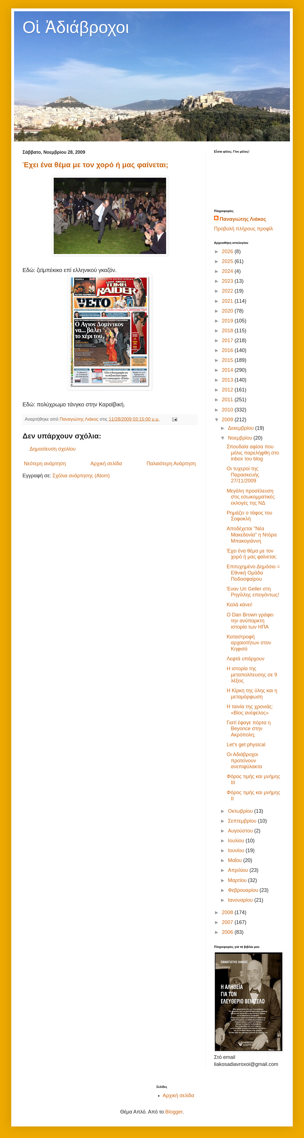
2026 (228, 251)
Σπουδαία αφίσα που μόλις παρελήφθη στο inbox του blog (253, 453)
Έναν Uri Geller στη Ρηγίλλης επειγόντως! (253, 592)
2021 (228, 301)
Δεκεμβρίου (241, 428)
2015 (228, 360)
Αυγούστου (241, 831)
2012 (228, 390)
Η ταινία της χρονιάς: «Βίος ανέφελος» (250, 710)
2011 (228, 399)
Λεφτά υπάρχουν (245, 659)
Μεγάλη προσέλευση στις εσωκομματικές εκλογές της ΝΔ (251, 497)
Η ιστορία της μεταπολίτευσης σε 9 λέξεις (252, 674)
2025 (228, 261)
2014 (228, 370)
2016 (228, 350)
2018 (228, 330)
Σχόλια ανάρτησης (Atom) (81, 475)
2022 (228, 291)
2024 (228, 271)
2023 (228, 281)
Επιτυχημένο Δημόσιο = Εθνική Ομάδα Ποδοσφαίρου (253, 573)
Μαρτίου (238, 880)
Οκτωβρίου (241, 811)
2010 (228, 410)
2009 (228, 419)
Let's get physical (246, 744)
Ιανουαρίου (241, 900)
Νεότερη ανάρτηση (45, 463)
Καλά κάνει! (240, 604)
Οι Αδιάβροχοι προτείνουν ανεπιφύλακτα (244, 760)
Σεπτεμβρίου (243, 821)
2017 (228, 340)
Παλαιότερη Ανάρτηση (171, 463)
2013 (228, 380)
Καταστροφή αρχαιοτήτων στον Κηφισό (249, 643)
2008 (228, 912)
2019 (228, 321)
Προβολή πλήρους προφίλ (243, 228)
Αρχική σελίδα (106, 463)
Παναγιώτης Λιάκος (243, 219)
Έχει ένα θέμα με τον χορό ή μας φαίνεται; (95, 165)
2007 (228, 922)
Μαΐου (235, 860)
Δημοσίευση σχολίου (53, 449)
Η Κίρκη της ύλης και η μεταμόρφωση (252, 694)
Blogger (174, 1112)
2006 (228, 932)
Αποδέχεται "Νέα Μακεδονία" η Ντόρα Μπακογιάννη (252, 535)
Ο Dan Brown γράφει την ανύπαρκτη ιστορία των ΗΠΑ (250, 621)
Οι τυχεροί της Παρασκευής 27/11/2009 (243, 475)
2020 (228, 311)
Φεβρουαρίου (243, 890)
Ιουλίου (237, 840)
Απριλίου (238, 870)
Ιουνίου (237, 850)
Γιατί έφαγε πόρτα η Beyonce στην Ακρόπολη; (249, 729)
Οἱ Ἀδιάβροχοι (75, 27)
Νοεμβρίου (240, 438)
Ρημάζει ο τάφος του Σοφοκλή (249, 516)
